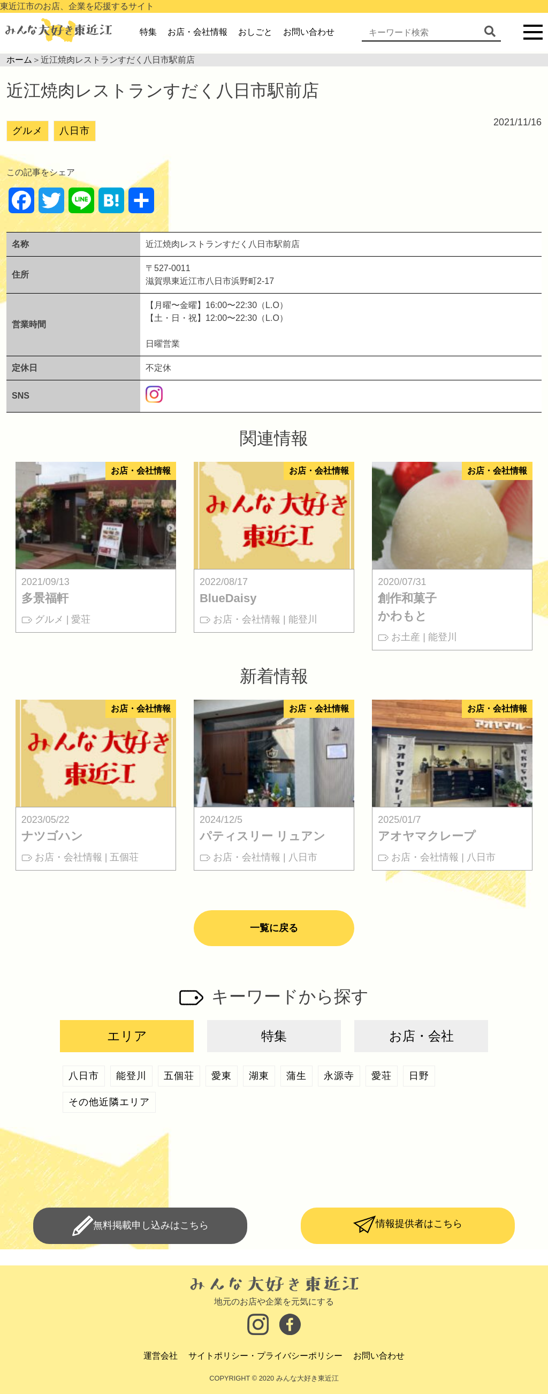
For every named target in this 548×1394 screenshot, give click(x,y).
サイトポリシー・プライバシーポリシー (265, 1355)
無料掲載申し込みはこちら (151, 1225)
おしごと (255, 31)
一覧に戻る (274, 928)
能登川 (131, 1075)
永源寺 (339, 1075)
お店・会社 (421, 1036)
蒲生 (296, 1075)
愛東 (221, 1075)
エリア (127, 1036)
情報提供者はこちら (419, 1223)
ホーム (19, 59)
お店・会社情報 (197, 31)
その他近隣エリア (109, 1102)
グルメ (27, 130)
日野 (419, 1075)
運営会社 (160, 1355)
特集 (148, 31)
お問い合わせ (308, 31)
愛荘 (381, 1075)
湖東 (259, 1075)
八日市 (74, 130)
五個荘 (179, 1075)
